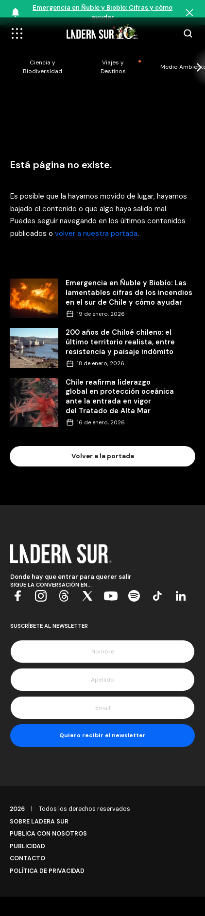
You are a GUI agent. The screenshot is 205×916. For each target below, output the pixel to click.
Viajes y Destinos (113, 67)
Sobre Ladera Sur (39, 821)
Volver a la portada (102, 456)
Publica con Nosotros (48, 834)
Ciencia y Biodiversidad (42, 67)
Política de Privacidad (47, 871)
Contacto (27, 858)
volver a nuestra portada (96, 233)
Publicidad (27, 846)
